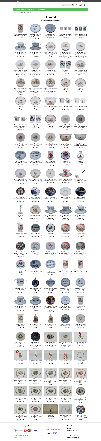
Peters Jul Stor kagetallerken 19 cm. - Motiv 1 (20, 380)
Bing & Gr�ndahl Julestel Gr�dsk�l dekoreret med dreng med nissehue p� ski (20, 181)
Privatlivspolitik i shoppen (21, 435)
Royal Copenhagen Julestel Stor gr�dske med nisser (80, 180)
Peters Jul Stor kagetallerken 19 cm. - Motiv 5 (35, 398)
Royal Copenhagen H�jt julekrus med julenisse (65, 270)
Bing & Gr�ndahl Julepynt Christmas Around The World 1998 (20, 199)
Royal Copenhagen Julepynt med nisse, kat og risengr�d (80, 235)
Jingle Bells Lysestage (80, 162)
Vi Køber (22, 5)
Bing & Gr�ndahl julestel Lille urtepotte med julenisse (65, 35)
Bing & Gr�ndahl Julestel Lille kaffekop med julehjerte (65, 180)
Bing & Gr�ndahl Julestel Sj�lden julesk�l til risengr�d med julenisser (80, 144)
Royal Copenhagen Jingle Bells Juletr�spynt (35, 289)
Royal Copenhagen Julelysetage (80, 361)
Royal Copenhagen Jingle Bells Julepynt (20, 271)
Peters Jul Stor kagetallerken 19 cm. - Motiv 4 (20, 398)
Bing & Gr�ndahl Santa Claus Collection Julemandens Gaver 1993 (80, 416)
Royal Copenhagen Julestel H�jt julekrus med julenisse (20, 35)
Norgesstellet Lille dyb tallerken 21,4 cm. (50, 35)
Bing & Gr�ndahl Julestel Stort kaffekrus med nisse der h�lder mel (80, 108)
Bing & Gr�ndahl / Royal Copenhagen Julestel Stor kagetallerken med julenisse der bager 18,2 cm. (65, 54)
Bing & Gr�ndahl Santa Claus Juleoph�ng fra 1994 (50, 344)
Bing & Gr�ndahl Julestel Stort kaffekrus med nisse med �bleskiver (65, 108)
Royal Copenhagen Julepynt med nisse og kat (65, 252)
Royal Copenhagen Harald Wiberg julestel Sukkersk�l (50, 289)
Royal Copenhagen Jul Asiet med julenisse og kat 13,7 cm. (50, 144)
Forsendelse (28, 5)
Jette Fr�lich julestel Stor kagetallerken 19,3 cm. (50, 180)
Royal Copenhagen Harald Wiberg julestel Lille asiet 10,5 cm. (50, 271)
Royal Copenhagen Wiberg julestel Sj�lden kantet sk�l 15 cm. (35, 217)
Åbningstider (36, 5)
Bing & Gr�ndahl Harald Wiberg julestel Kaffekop (20, 54)
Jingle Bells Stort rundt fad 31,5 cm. (50, 234)
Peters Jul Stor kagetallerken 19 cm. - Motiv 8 (20, 416)
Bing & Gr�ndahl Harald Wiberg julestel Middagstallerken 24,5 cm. (35, 35)
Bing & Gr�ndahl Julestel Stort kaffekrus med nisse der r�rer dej (20, 126)
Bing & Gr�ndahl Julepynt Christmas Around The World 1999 (80, 199)
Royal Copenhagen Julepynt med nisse (65, 234)
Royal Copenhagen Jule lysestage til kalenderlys (65, 199)
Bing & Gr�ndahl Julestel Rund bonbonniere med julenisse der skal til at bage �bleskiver (35, 90)
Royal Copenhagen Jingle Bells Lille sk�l (66, 416)
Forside (17, 5)
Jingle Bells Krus (65, 71)
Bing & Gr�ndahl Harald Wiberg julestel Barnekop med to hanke (20, 289)
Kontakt (42, 5)
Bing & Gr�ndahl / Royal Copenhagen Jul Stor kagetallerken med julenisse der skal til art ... (35, 72)
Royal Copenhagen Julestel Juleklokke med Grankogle (35, 361)
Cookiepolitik (17, 437)
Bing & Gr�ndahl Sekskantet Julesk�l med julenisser (65, 144)
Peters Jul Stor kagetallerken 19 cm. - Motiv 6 (50, 398)
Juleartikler (22, 12)
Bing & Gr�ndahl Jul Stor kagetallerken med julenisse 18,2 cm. (50, 72)
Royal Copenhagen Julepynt (35, 252)
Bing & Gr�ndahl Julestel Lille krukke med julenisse (80, 35)
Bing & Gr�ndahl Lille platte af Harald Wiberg (20, 162)
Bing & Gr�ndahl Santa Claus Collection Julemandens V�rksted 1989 (35, 344)
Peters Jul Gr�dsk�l (65, 89)
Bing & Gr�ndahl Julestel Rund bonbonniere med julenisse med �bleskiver (50, 90)
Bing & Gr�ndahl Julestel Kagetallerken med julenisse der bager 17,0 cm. (50, 54)
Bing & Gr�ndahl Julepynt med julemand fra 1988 (50, 199)
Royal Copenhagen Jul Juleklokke (35, 325)
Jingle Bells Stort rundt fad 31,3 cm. (65, 162)
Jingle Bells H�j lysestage (20, 216)
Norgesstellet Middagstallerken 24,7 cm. (65, 307)
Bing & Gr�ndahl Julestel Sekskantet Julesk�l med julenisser (50, 108)
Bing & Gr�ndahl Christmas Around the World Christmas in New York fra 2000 (50, 308)
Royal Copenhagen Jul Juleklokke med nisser (50, 361)
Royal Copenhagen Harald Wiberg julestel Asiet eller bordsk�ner (65, 344)
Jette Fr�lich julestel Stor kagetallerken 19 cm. (81, 325)
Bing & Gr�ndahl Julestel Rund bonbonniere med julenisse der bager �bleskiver (20, 90)
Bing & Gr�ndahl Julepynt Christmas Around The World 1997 (35, 199)
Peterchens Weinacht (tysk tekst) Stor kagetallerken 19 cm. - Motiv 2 (50, 380)
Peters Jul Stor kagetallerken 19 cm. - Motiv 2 (35, 380)
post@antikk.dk (75, 437)
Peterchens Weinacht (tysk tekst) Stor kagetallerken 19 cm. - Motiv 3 (80, 380)
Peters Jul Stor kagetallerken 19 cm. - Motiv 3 (65, 380)
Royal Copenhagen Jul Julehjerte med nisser (80, 343)
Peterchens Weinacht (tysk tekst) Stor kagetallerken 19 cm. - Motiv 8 (80, 399)
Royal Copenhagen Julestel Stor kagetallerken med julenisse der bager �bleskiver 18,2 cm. (20, 72)
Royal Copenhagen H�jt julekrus (80, 307)
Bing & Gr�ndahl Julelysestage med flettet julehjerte (50, 162)
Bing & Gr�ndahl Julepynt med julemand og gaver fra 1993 (20, 253)
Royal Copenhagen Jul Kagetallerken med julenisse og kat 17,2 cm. (80, 126)
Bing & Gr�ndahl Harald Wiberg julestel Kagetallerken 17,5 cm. (65, 289)
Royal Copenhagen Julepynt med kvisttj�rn (50, 252)
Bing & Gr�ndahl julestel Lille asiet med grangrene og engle (20, 344)
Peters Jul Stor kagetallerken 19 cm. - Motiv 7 (65, 398)
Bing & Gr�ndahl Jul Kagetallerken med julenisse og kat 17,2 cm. (65, 126)
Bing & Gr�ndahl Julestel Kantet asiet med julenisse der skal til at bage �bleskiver (80, 72)
